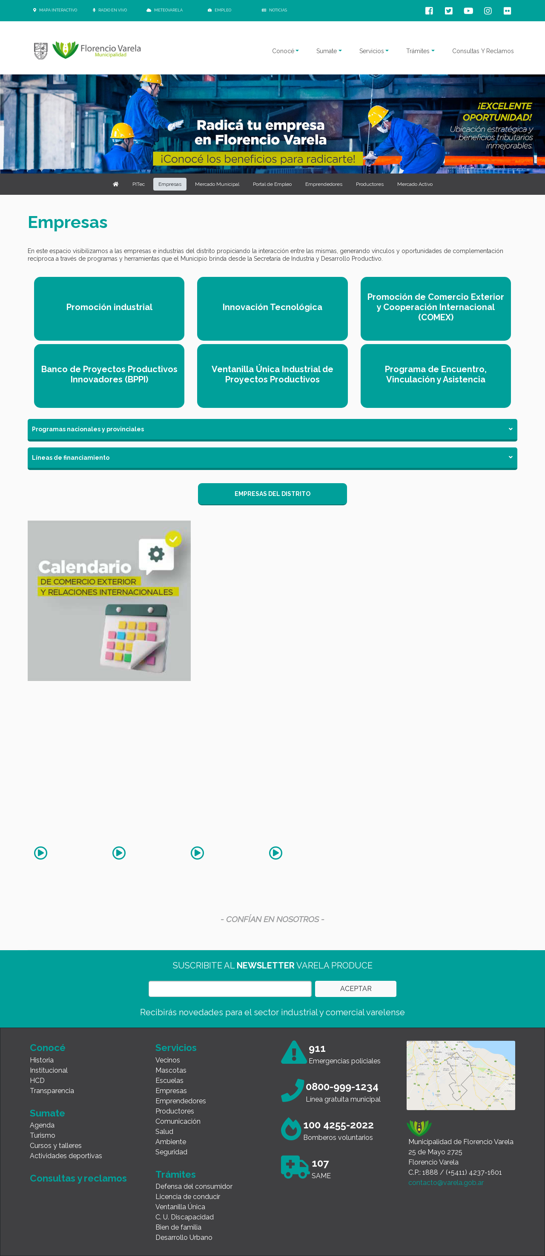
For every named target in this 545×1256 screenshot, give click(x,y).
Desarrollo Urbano (183, 1237)
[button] (116, 184)
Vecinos (167, 1060)
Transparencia (52, 1091)
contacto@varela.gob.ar (446, 1183)
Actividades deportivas (66, 1156)
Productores (174, 1111)
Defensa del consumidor (193, 1186)
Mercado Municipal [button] (217, 184)
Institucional (49, 1070)
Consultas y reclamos (78, 1178)
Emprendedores (180, 1101)
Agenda (42, 1125)
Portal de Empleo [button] (272, 184)
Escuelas (169, 1081)
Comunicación (178, 1121)
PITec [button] (138, 184)
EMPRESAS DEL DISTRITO (272, 493)
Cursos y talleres (56, 1146)
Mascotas (170, 1070)
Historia (42, 1060)
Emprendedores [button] (323, 184)
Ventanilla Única (180, 1207)
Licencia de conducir (187, 1197)
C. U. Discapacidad (184, 1217)
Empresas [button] (169, 184)
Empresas (171, 1091)
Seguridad (171, 1152)
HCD (37, 1081)
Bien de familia (178, 1227)
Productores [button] (370, 184)
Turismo (42, 1135)
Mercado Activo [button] (415, 184)
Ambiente (170, 1142)
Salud (164, 1132)
